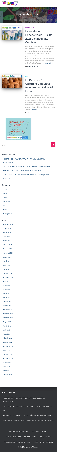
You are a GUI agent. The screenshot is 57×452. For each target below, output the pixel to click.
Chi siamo (35, 431)
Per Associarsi (45, 437)
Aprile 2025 (6, 237)
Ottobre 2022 (7, 289)
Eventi (5, 193)
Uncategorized (7, 214)
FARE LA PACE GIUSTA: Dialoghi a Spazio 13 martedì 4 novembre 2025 (26, 166)
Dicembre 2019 (8, 358)
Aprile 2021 (6, 330)
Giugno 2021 (7, 322)
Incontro (28, 76)
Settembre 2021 (8, 318)
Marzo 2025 (6, 241)
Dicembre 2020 (8, 346)
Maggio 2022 (7, 293)
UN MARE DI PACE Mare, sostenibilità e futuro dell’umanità (22, 170)
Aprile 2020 (6, 350)
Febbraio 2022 (7, 301)
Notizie (5, 210)
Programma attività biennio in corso (17, 442)
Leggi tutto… (49, 63)
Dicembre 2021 (8, 310)
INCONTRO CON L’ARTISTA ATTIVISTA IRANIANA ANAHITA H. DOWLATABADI (24, 400)
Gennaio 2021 (7, 342)
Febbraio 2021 (7, 338)
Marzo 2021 (6, 334)
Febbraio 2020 (7, 354)
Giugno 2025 (7, 228)
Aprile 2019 (6, 366)
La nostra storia (30, 437)
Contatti (45, 431)
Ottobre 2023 (7, 285)
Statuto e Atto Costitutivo (43, 442)
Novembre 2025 (8, 224)
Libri (4, 206)
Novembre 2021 (8, 314)
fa (35, 66)
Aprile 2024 (6, 265)
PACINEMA (6, 179)
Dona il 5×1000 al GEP (14, 437)
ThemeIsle (35, 447)
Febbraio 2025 (7, 245)
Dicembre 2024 (8, 253)
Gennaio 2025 (7, 249)
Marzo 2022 (6, 297)
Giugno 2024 (7, 257)
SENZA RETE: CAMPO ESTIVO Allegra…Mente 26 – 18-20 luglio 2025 (26, 174)
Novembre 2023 (8, 281)
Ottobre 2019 (7, 362)
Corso (5, 189)
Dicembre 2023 (8, 277)
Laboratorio (29, 28)
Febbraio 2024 (7, 273)
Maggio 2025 (7, 233)
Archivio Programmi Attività (19, 431)
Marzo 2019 (6, 370)
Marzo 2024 (6, 269)
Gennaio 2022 (7, 306)
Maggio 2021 (7, 326)
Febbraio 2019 (7, 374)
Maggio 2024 (7, 261)
